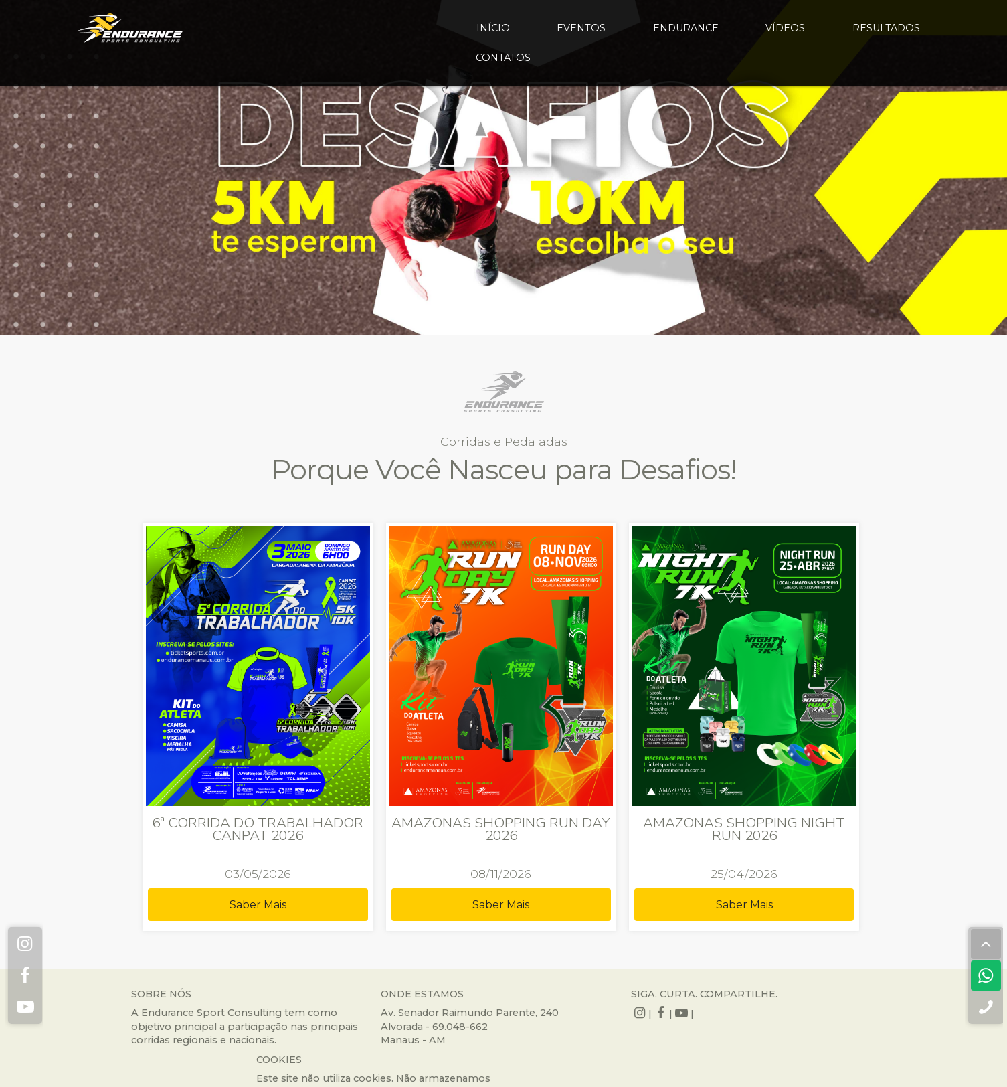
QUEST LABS (603, 1066)
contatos (503, 58)
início (493, 28)
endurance (686, 28)
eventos (581, 28)
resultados (886, 28)
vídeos (785, 28)
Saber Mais (294, 861)
